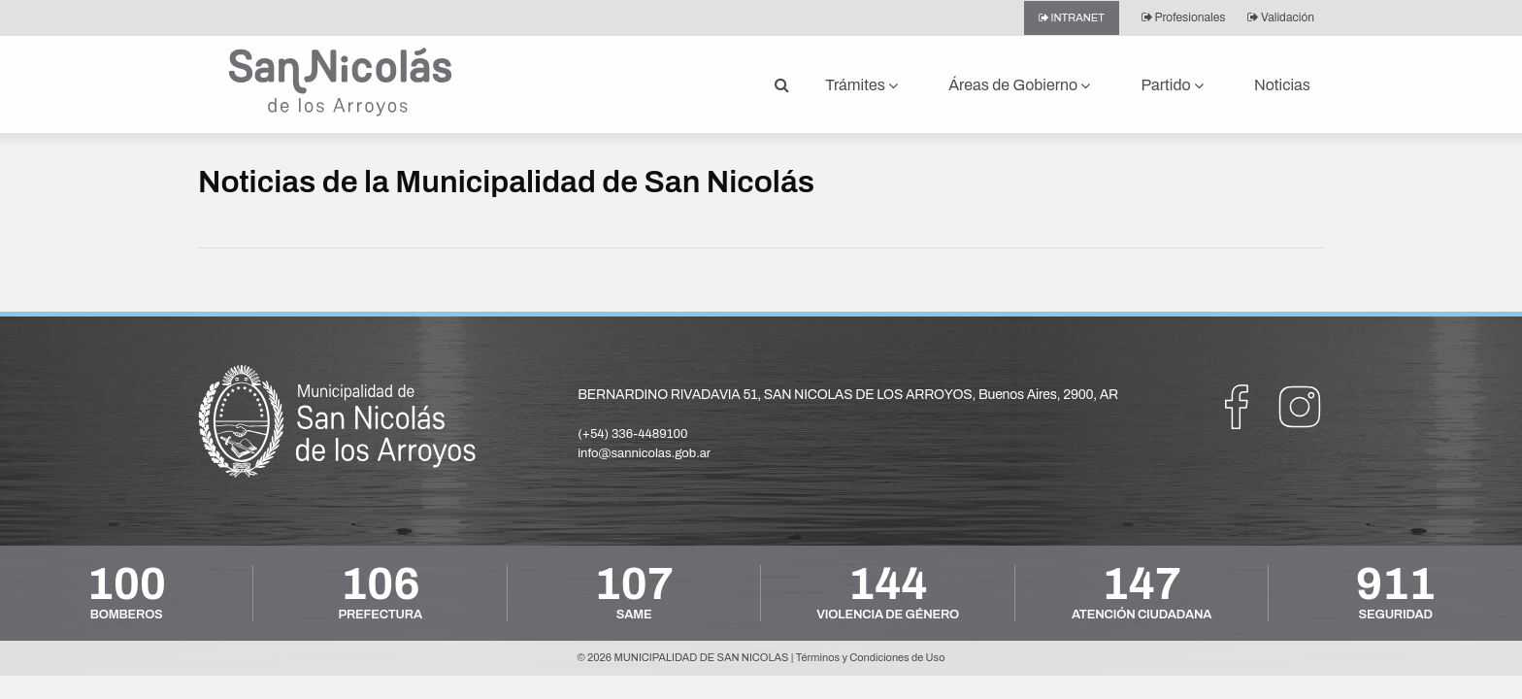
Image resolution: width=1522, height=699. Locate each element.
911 (1396, 584)
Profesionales (1190, 17)
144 (888, 584)
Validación (1287, 17)
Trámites (855, 85)
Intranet (1078, 17)
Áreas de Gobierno (1012, 85)
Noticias (1282, 85)
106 (380, 584)
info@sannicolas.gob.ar (644, 453)
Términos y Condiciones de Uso (870, 657)
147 (1141, 584)
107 (634, 584)
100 (126, 584)
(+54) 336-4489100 (632, 434)
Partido (1166, 85)
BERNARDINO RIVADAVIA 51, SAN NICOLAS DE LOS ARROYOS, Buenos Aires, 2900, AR (848, 394)
